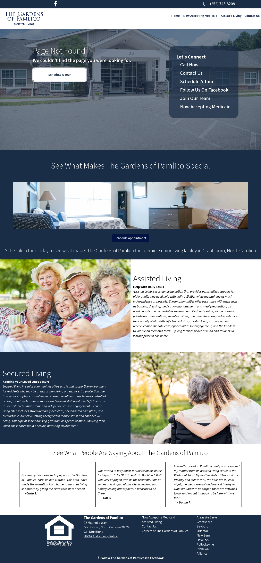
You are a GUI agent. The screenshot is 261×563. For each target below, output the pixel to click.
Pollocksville (205, 544)
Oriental (202, 531)
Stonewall (203, 549)
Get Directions (93, 532)
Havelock (203, 540)
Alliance (202, 553)
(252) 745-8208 (218, 4)
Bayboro (202, 526)
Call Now (189, 64)
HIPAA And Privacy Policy (101, 536)
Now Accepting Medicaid (200, 16)
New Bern (203, 535)
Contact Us (252, 16)
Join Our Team (195, 98)
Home (175, 16)
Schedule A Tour (59, 74)
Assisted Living (231, 16)
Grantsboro (204, 522)
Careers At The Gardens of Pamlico (165, 531)
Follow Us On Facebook (204, 90)
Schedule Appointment (130, 238)
